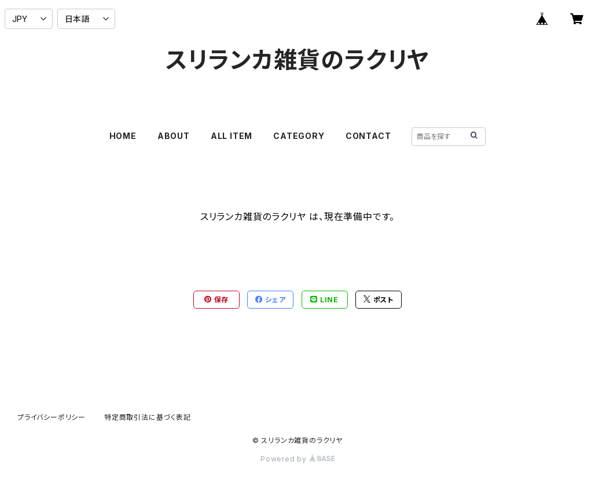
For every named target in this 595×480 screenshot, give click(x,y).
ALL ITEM (231, 136)
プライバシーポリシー (51, 417)
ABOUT (173, 136)
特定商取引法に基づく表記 (147, 417)
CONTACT (368, 136)
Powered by (297, 459)
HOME (123, 136)
